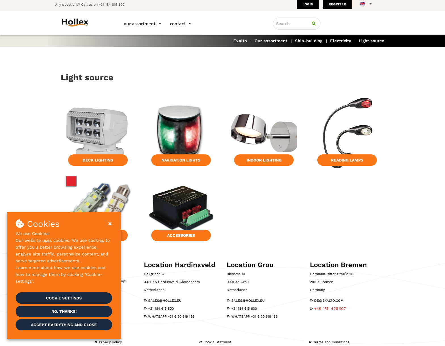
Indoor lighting (264, 160)
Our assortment (140, 23)
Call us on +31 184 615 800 (102, 5)
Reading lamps (347, 160)
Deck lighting (98, 160)
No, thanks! (64, 311)
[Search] (314, 23)
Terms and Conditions (331, 342)
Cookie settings (64, 298)
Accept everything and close (64, 324)
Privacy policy (110, 342)
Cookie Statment (217, 342)
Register (337, 4)
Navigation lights (180, 160)
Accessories (181, 235)
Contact (177, 23)
